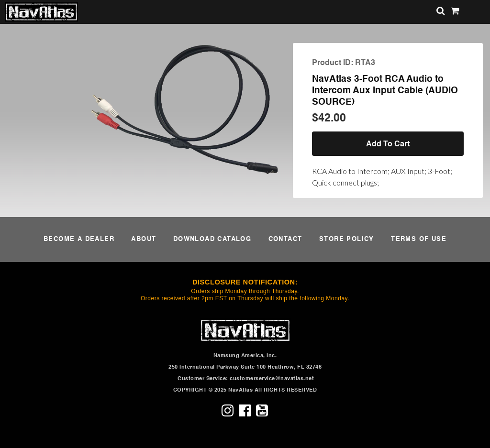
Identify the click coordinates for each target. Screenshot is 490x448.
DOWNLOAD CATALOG (212, 239)
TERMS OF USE (418, 239)
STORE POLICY (346, 239)
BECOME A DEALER (79, 239)
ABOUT (143, 239)
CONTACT (285, 239)
